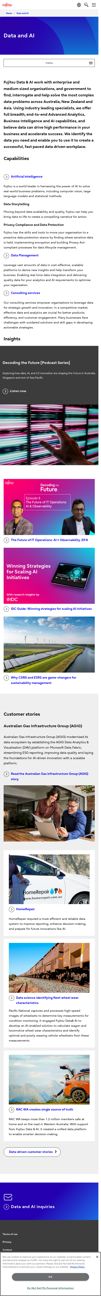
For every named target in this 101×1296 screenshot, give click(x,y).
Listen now (14, 391)
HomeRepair (22, 909)
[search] (86, 5)
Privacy (7, 1241)
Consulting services (22, 293)
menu (70, 63)
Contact (7, 1249)
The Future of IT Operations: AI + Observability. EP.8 (46, 540)
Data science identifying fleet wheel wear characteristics (44, 1000)
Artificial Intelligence (23, 177)
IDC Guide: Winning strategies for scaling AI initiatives (48, 609)
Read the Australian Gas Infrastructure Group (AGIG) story (46, 776)
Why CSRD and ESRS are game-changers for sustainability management (40, 680)
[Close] (97, 1257)
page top (95, 1231)
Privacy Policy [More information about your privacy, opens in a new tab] (77, 1267)
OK (50, 1276)
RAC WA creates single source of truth (41, 1110)
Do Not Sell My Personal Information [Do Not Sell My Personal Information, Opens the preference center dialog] (50, 1288)
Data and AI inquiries (29, 1207)
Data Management (21, 255)
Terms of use (10, 1234)
